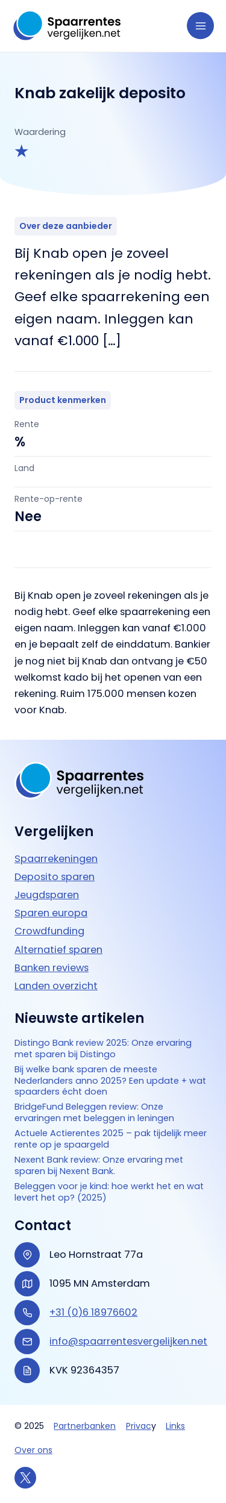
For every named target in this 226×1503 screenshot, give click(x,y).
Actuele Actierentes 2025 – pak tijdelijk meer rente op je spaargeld (110, 1139)
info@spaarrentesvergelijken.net (128, 1341)
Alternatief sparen (58, 950)
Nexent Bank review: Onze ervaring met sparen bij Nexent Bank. (98, 1165)
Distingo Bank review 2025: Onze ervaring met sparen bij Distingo (103, 1048)
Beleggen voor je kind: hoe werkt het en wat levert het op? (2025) (109, 1192)
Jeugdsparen (46, 895)
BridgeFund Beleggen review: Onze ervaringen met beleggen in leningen (94, 1112)
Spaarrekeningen (56, 859)
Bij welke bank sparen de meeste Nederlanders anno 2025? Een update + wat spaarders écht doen (110, 1081)
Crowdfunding (49, 931)
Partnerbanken (85, 1426)
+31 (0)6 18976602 (93, 1312)
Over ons (33, 1450)
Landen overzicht (56, 986)
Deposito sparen (54, 877)
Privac (138, 1426)
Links (175, 1426)
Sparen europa (50, 913)
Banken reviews (51, 968)
